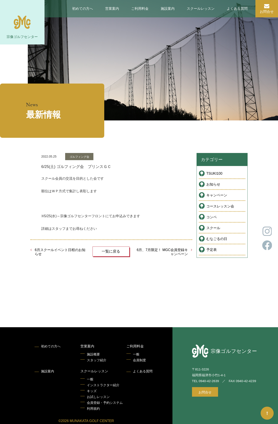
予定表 (211, 249)
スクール (213, 228)
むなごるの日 (216, 239)
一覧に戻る (111, 251)
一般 (136, 354)
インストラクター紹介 (103, 385)
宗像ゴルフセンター (22, 37)
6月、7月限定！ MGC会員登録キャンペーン (162, 252)
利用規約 (93, 408)
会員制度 (139, 360)
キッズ (92, 391)
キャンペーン (216, 195)
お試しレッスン (98, 397)
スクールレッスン (201, 8)
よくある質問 (237, 8)
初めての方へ (82, 8)
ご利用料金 (140, 8)
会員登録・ (105, 403)
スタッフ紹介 (96, 360)
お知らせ (213, 184)
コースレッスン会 (220, 206)
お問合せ (267, 11)
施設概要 (93, 354)
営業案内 (112, 8)
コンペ (211, 217)
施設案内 (168, 8)
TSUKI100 (214, 173)
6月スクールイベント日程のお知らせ (60, 252)
